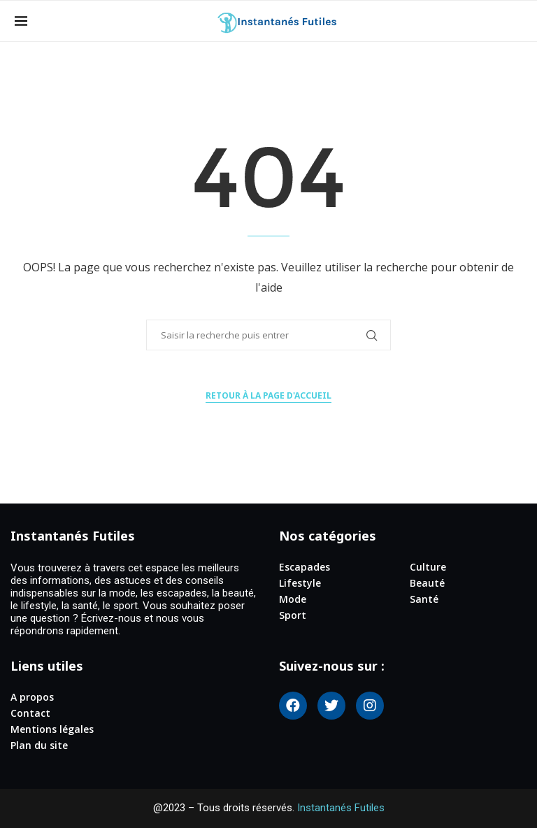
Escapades (304, 567)
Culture (428, 567)
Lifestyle (300, 583)
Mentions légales (52, 729)
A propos (32, 697)
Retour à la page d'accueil (268, 395)
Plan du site (39, 745)
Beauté (427, 583)
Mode (292, 599)
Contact (30, 713)
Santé (424, 599)
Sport (292, 615)
